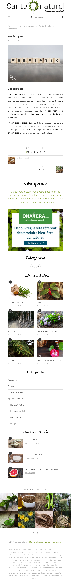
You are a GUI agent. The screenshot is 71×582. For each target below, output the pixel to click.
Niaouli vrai (12, 331)
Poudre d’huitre (31, 440)
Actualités (12, 380)
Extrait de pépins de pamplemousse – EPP (41, 469)
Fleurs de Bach (16, 418)
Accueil (10, 26)
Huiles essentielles (18, 411)
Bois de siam (13, 360)
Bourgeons (15, 424)
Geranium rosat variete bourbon (49, 360)
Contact (35, 545)
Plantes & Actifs (45, 26)
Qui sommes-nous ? (53, 542)
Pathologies (13, 386)
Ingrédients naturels (26, 26)
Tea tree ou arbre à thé (17, 302)
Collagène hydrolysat (33, 454)
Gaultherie (41, 302)
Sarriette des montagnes (47, 331)
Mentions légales (36, 542)
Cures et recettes (15, 393)
